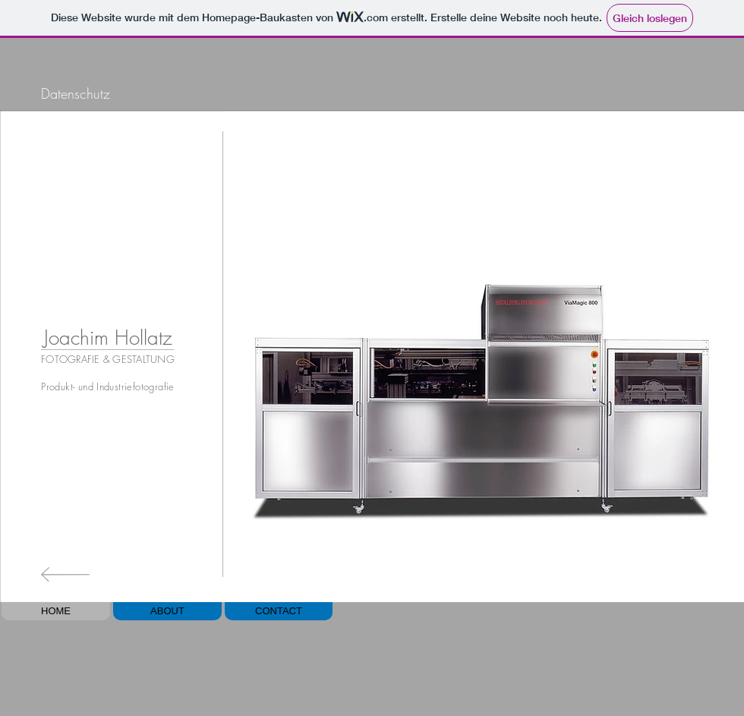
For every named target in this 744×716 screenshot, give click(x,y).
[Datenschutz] (75, 93)
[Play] (663, 86)
